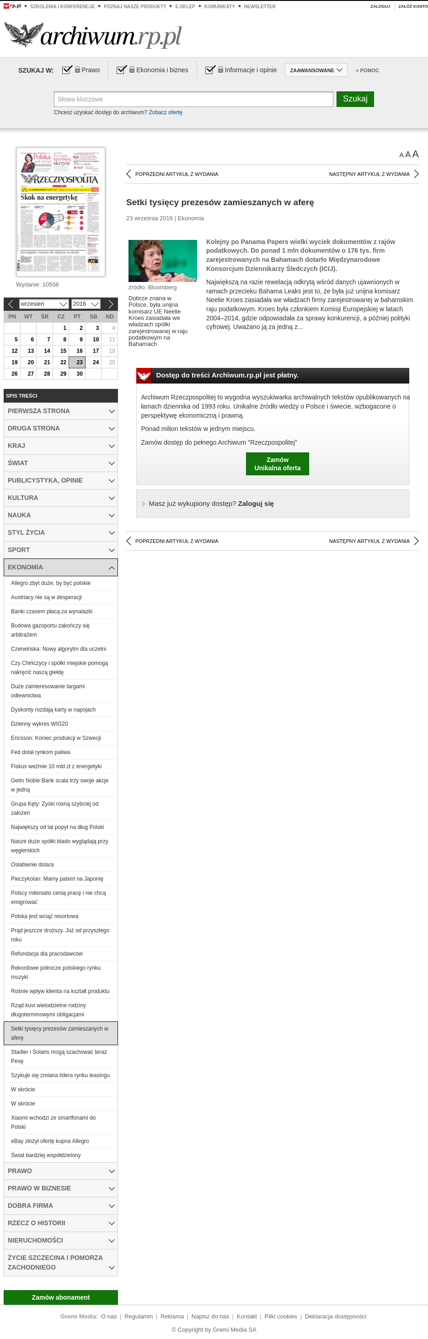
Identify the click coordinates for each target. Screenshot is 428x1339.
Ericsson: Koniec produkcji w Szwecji (56, 738)
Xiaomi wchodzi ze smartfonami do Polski (53, 1122)
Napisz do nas (210, 1316)
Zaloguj (380, 6)
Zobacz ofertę (165, 112)
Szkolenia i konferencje (62, 6)
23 (79, 362)
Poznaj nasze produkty (135, 6)
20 (31, 362)
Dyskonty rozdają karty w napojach (53, 710)
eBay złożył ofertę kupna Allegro (50, 1141)
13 (31, 351)
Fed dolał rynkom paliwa (40, 752)
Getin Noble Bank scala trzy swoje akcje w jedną (59, 785)
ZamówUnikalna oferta (277, 464)
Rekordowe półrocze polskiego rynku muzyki (56, 972)
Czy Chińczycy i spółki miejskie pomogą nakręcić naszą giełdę (59, 667)
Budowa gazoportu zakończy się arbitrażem (50, 630)
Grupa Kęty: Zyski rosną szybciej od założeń (54, 808)
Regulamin (138, 1316)
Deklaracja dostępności (335, 1316)
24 (96, 362)
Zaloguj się (211, 503)
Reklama (172, 1316)
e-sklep (185, 6)
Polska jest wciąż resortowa (44, 916)
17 (96, 351)
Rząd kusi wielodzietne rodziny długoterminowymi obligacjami (48, 1010)
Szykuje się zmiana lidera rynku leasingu (60, 1075)
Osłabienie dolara (32, 864)
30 (79, 374)
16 (79, 351)
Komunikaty (219, 6)
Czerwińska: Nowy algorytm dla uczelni (58, 649)
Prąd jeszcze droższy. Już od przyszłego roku (60, 935)
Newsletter (260, 6)
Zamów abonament (61, 1297)
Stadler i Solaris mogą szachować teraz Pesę (59, 1056)
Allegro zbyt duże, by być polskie (51, 583)
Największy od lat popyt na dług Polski (57, 827)
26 (14, 374)
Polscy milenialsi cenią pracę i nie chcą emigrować (58, 897)
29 (63, 374)
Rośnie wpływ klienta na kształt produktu (60, 991)
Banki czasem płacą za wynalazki (51, 611)
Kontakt (247, 1316)
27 (31, 374)
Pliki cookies (281, 1316)
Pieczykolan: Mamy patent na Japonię (57, 879)
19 (14, 362)
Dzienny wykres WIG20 (39, 724)
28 (47, 374)
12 (14, 351)
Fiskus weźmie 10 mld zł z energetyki (56, 766)
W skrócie (23, 1089)
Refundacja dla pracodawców (47, 954)
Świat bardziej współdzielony (46, 1155)
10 (96, 339)
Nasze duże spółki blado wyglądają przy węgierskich (59, 846)
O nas (109, 1316)
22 (63, 362)
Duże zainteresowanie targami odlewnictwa (48, 691)
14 (47, 351)
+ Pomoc (367, 70)
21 (47, 362)
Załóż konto (413, 6)
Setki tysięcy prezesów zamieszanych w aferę (59, 1033)
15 (63, 351)
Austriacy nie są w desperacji (46, 597)
